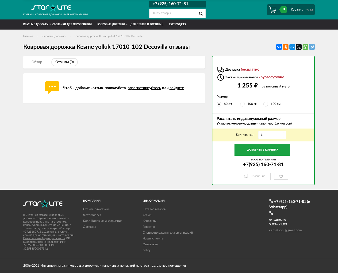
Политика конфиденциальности (44, 238)
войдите (176, 88)
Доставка (89, 226)
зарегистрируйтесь (144, 88)
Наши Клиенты (153, 238)
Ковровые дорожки (53, 36)
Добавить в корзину (262, 149)
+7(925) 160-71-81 (263, 164)
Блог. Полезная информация (102, 221)
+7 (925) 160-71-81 (170, 4)
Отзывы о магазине (96, 209)
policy (146, 250)
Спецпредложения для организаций (168, 232)
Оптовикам (150, 244)
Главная (28, 36)
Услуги (147, 215)
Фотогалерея (92, 215)
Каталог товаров (154, 209)
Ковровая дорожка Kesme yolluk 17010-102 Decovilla (108, 36)
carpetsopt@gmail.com (285, 230)
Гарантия (149, 226)
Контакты (149, 221)
